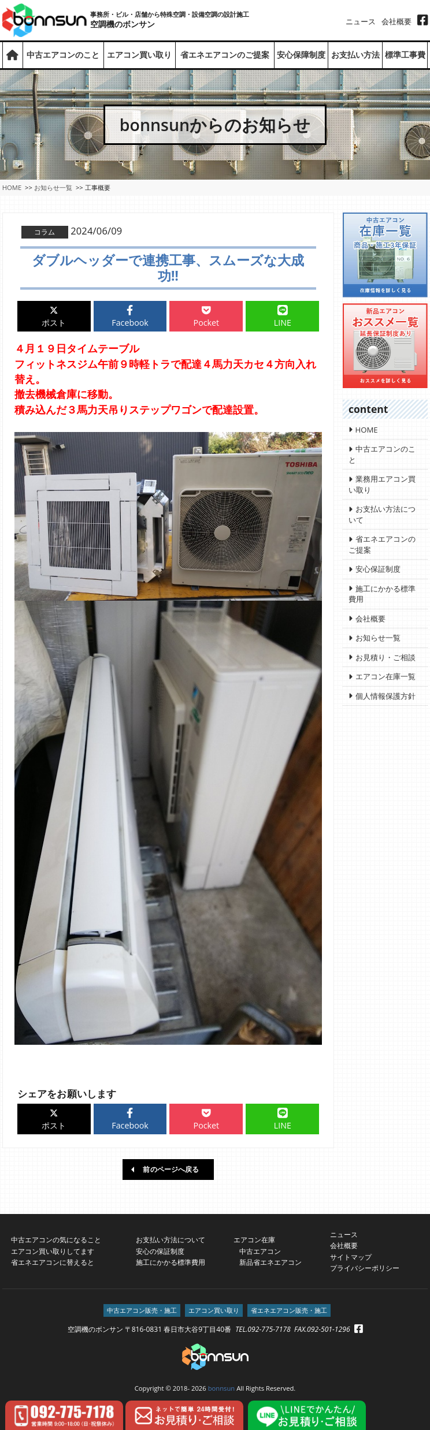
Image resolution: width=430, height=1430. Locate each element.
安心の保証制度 (160, 1251)
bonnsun (221, 1387)
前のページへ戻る (171, 1169)
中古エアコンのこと (63, 55)
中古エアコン (256, 1251)
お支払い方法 (355, 55)
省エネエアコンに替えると (52, 1262)
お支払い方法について (170, 1239)
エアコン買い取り (139, 55)
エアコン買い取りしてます (52, 1251)
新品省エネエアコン (267, 1262)
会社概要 (396, 21)
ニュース (361, 21)
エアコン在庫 (254, 1239)
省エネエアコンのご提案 (224, 55)
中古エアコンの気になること (56, 1239)
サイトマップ (351, 1256)
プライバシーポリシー (364, 1267)
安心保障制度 (301, 55)
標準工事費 (405, 55)
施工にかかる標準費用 (170, 1262)
